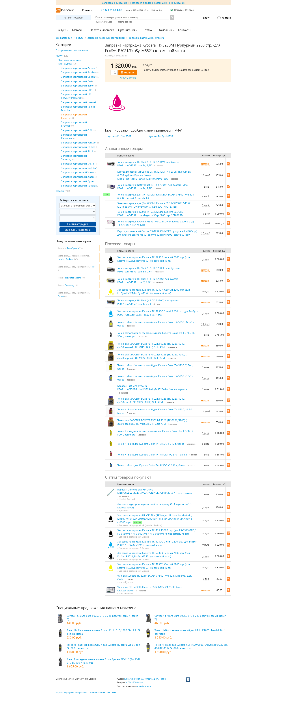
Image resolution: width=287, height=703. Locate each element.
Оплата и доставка (102, 30)
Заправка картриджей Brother (78, 72)
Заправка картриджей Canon (78, 76)
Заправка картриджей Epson (77, 85)
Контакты (184, 30)
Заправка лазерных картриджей (106, 37)
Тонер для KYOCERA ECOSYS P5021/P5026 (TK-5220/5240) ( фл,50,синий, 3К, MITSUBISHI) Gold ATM (152, 400)
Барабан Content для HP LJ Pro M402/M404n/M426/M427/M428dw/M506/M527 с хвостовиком (154, 491)
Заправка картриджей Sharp (77, 163)
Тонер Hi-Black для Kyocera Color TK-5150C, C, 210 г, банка (151, 465)
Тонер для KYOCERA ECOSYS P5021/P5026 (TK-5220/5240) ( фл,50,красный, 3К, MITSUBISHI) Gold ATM (152, 421)
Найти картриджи (77, 224)
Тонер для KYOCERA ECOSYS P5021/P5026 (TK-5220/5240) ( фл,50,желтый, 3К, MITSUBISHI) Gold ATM (152, 345)
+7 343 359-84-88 (111, 10)
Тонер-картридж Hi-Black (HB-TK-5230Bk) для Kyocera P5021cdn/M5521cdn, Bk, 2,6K (148, 269)
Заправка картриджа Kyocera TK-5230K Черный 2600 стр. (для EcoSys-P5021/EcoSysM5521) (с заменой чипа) (153, 258)
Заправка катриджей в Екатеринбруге (71, 692)
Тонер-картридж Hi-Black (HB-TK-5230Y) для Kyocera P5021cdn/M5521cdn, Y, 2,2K (147, 280)
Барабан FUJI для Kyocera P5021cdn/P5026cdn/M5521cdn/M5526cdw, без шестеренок (152, 387)
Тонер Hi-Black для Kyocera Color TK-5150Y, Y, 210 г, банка (150, 443)
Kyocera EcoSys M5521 (162, 136)
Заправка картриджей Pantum (78, 142)
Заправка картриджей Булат (77, 181)
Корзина (226, 17)
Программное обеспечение (72, 50)
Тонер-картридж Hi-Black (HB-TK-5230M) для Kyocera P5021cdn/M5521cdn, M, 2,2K (148, 163)
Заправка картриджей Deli (76, 81)
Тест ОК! (137, 522)
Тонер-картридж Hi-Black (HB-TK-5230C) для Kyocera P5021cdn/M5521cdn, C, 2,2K (147, 302)
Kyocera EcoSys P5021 (120, 136)
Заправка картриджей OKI (76, 130)
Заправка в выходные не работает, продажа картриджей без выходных (143, 2)
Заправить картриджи (77, 229)
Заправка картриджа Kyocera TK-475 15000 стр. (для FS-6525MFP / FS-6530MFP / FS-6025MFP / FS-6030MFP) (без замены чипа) (156, 531)
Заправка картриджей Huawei (78, 102)
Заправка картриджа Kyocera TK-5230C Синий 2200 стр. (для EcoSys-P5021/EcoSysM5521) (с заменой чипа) (157, 312)
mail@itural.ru (144, 686)
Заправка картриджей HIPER (77, 90)
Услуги (79, 37)
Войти (206, 17)
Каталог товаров (73, 17)
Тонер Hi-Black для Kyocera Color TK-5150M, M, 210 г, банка (152, 454)
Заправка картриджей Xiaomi (78, 176)
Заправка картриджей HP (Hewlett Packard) (76, 96)
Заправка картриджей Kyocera (146, 37)
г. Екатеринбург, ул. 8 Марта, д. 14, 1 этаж (145, 678)
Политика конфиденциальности (102, 692)
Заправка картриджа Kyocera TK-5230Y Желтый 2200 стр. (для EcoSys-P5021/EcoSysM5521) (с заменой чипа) (153, 291)
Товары (60, 191)
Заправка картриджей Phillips (78, 147)
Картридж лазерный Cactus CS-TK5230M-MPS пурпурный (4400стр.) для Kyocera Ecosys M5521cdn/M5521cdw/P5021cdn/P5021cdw (157, 232)
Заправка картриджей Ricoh (77, 151)
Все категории (64, 37)
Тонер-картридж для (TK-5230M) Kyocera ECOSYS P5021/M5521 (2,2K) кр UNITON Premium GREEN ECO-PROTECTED (154, 204)
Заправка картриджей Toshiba (78, 168)
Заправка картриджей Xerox (77, 172)
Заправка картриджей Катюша (79, 185)
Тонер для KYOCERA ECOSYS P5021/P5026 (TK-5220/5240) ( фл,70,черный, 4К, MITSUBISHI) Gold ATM (152, 356)
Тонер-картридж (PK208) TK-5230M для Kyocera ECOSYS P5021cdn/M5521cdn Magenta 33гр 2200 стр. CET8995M (150, 213)
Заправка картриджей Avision (78, 68)
